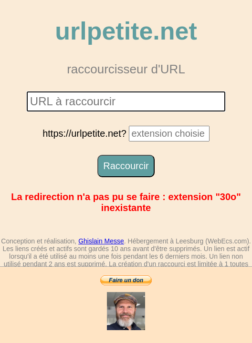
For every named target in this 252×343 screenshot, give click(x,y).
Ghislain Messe (101, 241)
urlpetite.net (126, 31)
